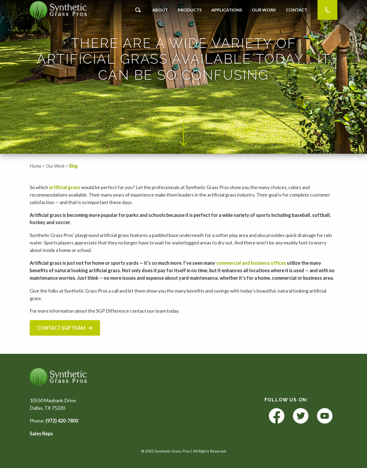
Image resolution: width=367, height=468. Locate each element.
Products (190, 9)
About (160, 9)
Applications (226, 9)
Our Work (264, 9)
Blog (73, 166)
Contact (296, 9)
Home (35, 166)
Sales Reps (41, 433)
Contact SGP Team (65, 328)
